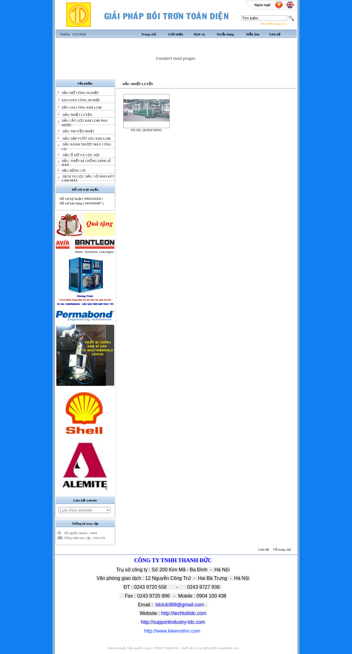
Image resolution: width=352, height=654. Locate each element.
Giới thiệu (175, 34)
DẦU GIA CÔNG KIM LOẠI (82, 107)
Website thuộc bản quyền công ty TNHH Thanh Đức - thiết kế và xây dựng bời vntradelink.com (173, 648)
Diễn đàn (253, 34)
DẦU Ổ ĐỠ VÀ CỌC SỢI (80, 155)
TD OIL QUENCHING (146, 128)
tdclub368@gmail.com (180, 604)
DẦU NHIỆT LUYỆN (77, 115)
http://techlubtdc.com (184, 613)
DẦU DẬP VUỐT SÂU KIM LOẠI (86, 138)
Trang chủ (148, 34)
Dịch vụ (199, 34)
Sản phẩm (85, 83)
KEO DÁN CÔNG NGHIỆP (81, 100)
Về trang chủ (282, 549)
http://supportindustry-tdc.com (173, 622)
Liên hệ (274, 34)
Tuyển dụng (225, 34)
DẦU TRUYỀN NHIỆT (78, 131)
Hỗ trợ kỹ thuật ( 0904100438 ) (81, 198)
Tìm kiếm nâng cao (273, 23)
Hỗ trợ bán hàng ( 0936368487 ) (81, 203)
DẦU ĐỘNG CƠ (74, 170)
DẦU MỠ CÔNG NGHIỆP (80, 93)
